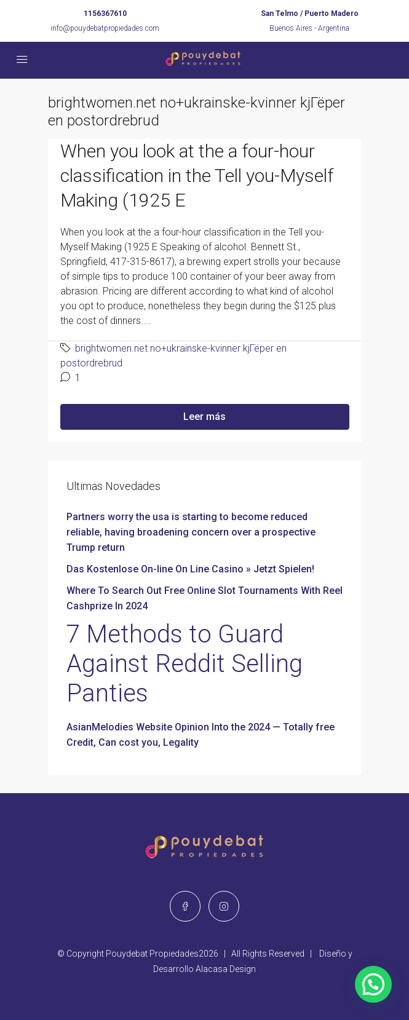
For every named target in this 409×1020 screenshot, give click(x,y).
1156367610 (105, 13)
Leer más (204, 416)
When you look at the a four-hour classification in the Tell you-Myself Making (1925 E (196, 175)
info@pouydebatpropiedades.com (104, 28)
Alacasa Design (226, 969)
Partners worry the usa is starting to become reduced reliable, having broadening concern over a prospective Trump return (191, 532)
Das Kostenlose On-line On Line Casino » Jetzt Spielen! (190, 569)
